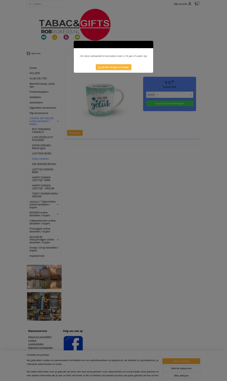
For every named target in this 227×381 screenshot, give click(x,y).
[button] (113, 67)
